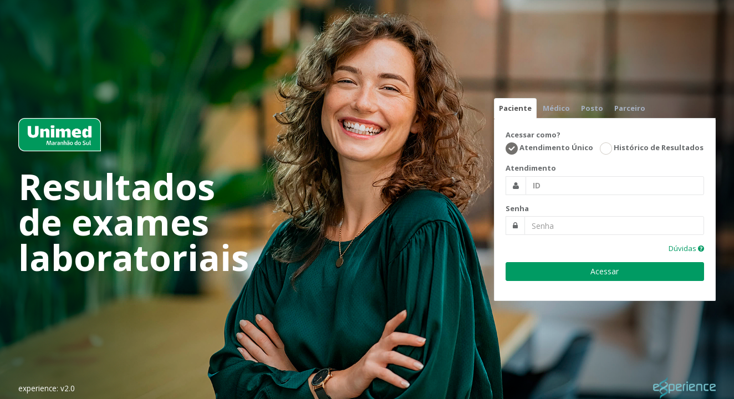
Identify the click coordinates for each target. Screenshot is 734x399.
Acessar (604, 271)
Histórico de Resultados (652, 148)
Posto (592, 108)
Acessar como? (533, 135)
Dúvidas (686, 248)
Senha (517, 208)
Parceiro (629, 108)
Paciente (515, 108)
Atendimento (531, 168)
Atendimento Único (549, 148)
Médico (556, 108)
